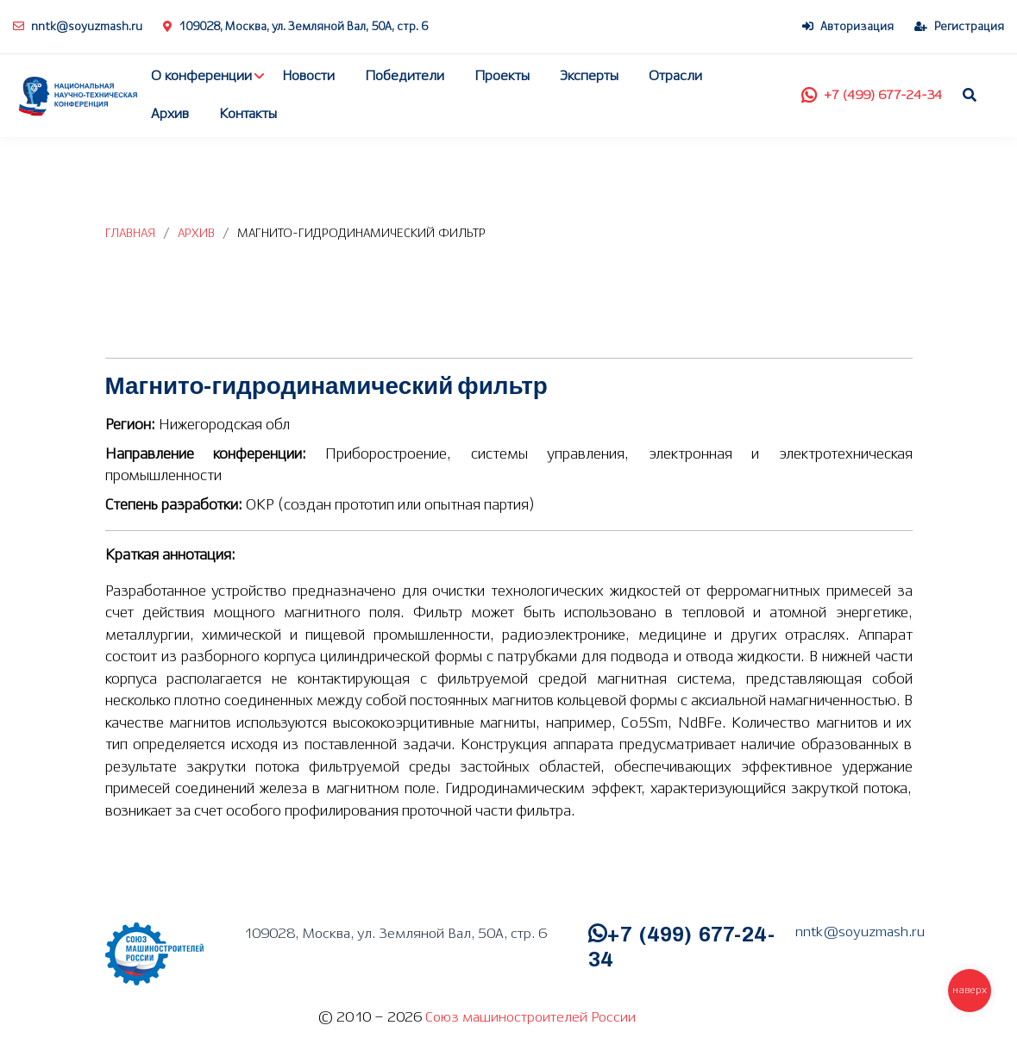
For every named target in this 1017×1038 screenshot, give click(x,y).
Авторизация (848, 27)
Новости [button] (308, 76)
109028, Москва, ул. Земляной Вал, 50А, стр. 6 (295, 27)
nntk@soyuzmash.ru (77, 27)
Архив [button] (170, 114)
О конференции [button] (201, 76)
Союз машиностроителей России (530, 1017)
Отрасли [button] (675, 76)
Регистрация (959, 27)
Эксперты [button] (589, 76)
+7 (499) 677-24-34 (871, 96)
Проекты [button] (502, 76)
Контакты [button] (248, 114)
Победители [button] (404, 76)
